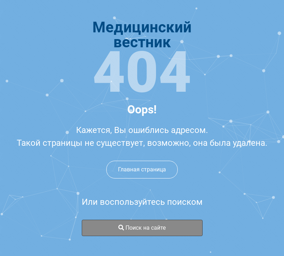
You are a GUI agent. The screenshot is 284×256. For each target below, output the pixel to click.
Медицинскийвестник (142, 35)
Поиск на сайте (142, 227)
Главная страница (142, 169)
